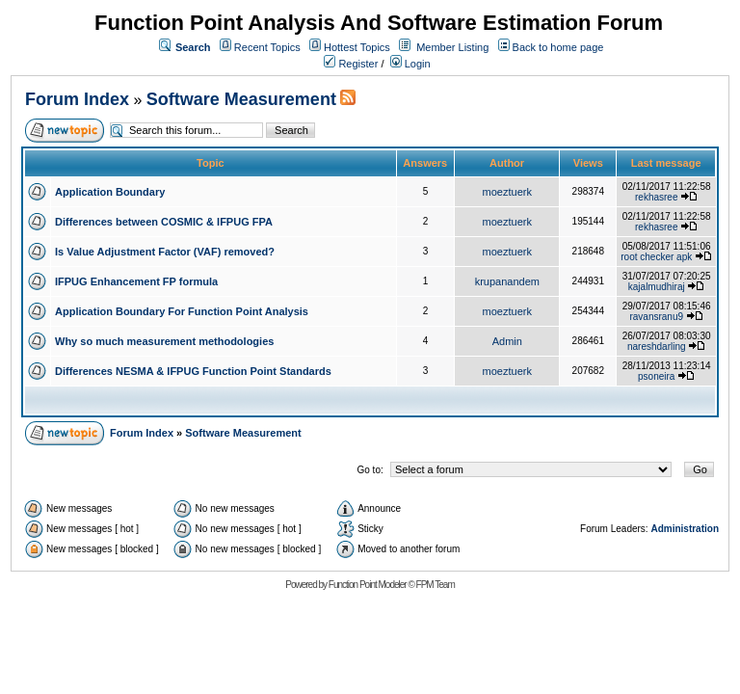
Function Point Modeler (368, 584)
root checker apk (656, 257)
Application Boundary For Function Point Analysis (181, 311)
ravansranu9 (656, 316)
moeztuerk (507, 192)
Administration (684, 528)
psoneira (656, 376)
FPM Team (435, 584)
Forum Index (77, 99)
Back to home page (558, 47)
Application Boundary (110, 192)
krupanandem (507, 281)
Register (351, 63)
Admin (507, 341)
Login (410, 63)
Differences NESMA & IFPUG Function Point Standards (193, 371)
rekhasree (656, 197)
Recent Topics (267, 47)
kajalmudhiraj (656, 286)
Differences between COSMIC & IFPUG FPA (164, 221)
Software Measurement (241, 99)
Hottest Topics (357, 47)
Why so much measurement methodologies (164, 341)
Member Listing (452, 47)
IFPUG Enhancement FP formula (136, 281)
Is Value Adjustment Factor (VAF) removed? (165, 251)
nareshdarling (656, 346)
